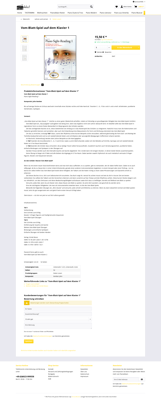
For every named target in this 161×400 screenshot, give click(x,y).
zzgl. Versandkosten (107, 39)
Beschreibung (25, 85)
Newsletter (84, 369)
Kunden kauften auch (39, 350)
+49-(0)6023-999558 (25, 376)
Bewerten (106, 52)
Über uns (83, 372)
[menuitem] (75, 8)
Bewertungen (37, 85)
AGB (49, 379)
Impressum (84, 376)
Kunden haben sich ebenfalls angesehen (62, 350)
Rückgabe (51, 374)
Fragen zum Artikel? (31, 284)
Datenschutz (84, 374)
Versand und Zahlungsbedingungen (60, 372)
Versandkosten (76, 397)
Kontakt (50, 369)
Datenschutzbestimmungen (42, 336)
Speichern (28, 341)
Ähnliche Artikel (26, 350)
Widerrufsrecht (53, 376)
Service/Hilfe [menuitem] (138, 2)
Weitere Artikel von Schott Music (36, 286)
